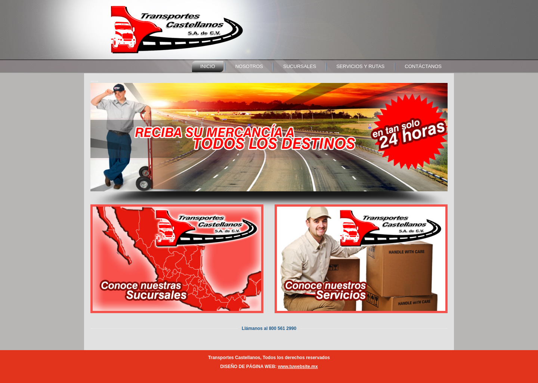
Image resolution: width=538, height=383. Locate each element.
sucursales (299, 66)
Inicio (207, 66)
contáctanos (423, 66)
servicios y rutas (360, 66)
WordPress (241, 375)
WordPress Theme (274, 375)
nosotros (249, 66)
